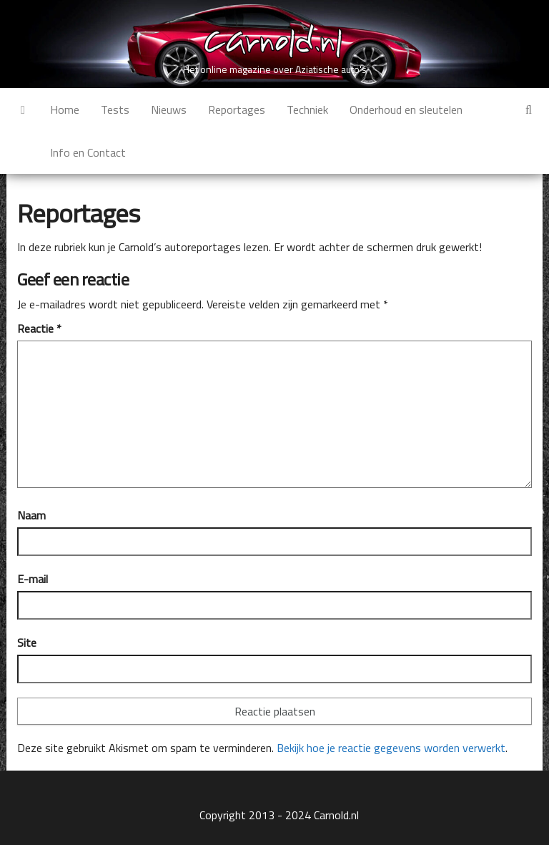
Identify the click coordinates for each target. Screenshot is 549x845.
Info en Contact (88, 152)
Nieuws (169, 109)
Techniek (307, 109)
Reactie (39, 328)
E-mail (32, 578)
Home (64, 109)
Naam (31, 515)
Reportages (236, 109)
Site (26, 642)
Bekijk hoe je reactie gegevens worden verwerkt (391, 747)
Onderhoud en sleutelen (406, 109)
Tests (115, 109)
